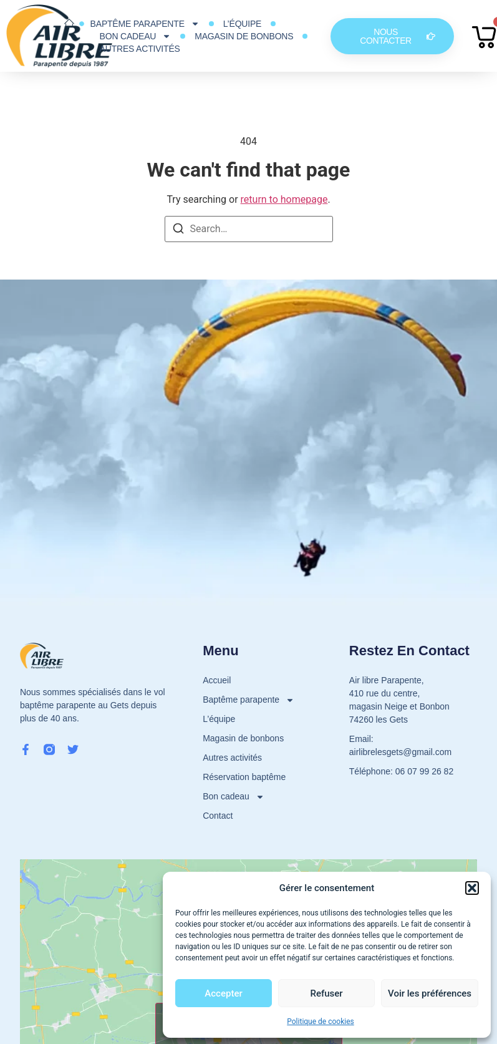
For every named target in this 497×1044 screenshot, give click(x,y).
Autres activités (140, 49)
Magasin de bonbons (244, 36)
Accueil (217, 680)
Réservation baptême (244, 777)
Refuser (326, 993)
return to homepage (284, 199)
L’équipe (242, 24)
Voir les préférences (429, 993)
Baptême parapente (145, 23)
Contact (218, 816)
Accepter (223, 993)
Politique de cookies (320, 1021)
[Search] (178, 230)
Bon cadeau (135, 36)
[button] (472, 888)
